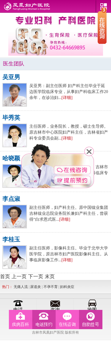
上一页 (19, 276)
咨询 (55, 309)
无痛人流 (21, 287)
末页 (50, 276)
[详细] (67, 97)
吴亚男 (11, 77)
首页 (5, 276)
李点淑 (11, 199)
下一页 (35, 276)
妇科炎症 (67, 287)
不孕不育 (51, 287)
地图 (92, 309)
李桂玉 (11, 239)
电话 (18, 309)
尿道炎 (35, 287)
